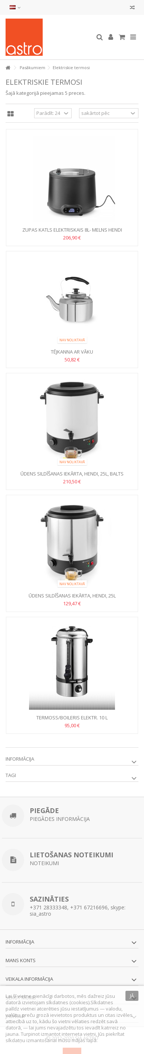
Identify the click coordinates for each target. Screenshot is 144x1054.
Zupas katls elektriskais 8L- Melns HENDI (72, 229)
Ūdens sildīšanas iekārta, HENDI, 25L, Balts (72, 473)
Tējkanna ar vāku (72, 351)
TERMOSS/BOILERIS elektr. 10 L (72, 717)
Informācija (20, 758)
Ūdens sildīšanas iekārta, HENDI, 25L (72, 595)
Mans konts (21, 960)
